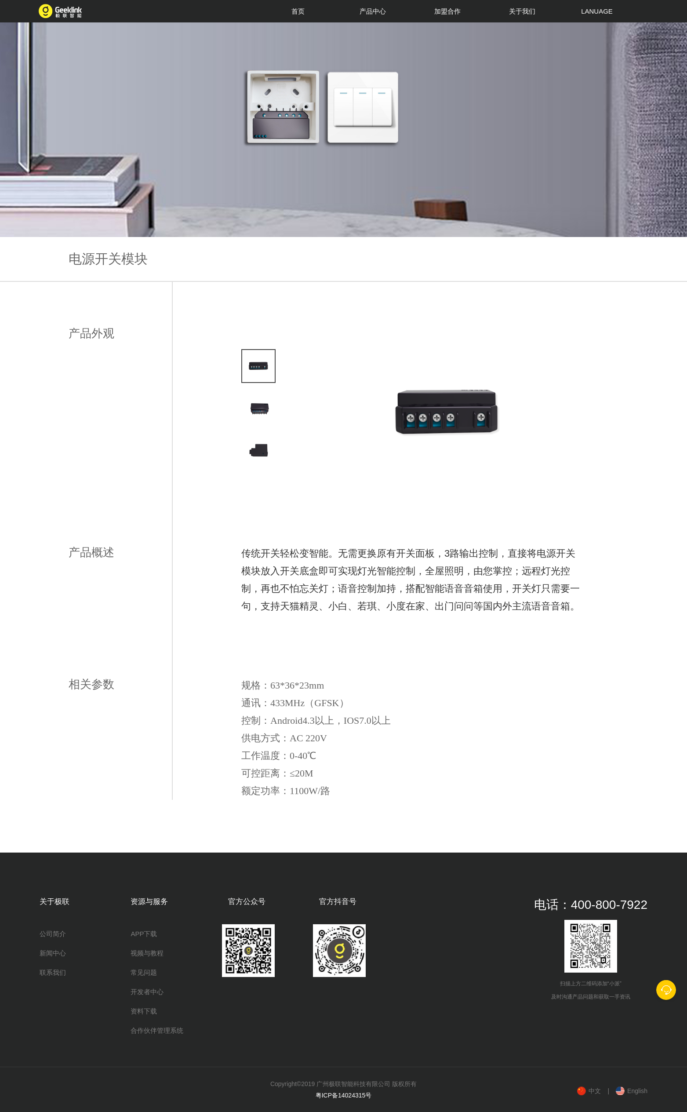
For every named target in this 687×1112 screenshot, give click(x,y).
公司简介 (53, 933)
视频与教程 (147, 953)
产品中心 (373, 11)
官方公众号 (246, 901)
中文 (595, 1090)
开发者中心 (147, 991)
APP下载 (144, 933)
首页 (298, 11)
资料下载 (144, 1011)
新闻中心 (53, 953)
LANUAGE (597, 11)
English (637, 1090)
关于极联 (54, 901)
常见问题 (144, 972)
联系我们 (53, 972)
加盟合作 (447, 11)
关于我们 (522, 11)
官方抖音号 (337, 901)
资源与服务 (149, 901)
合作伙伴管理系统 (157, 1030)
